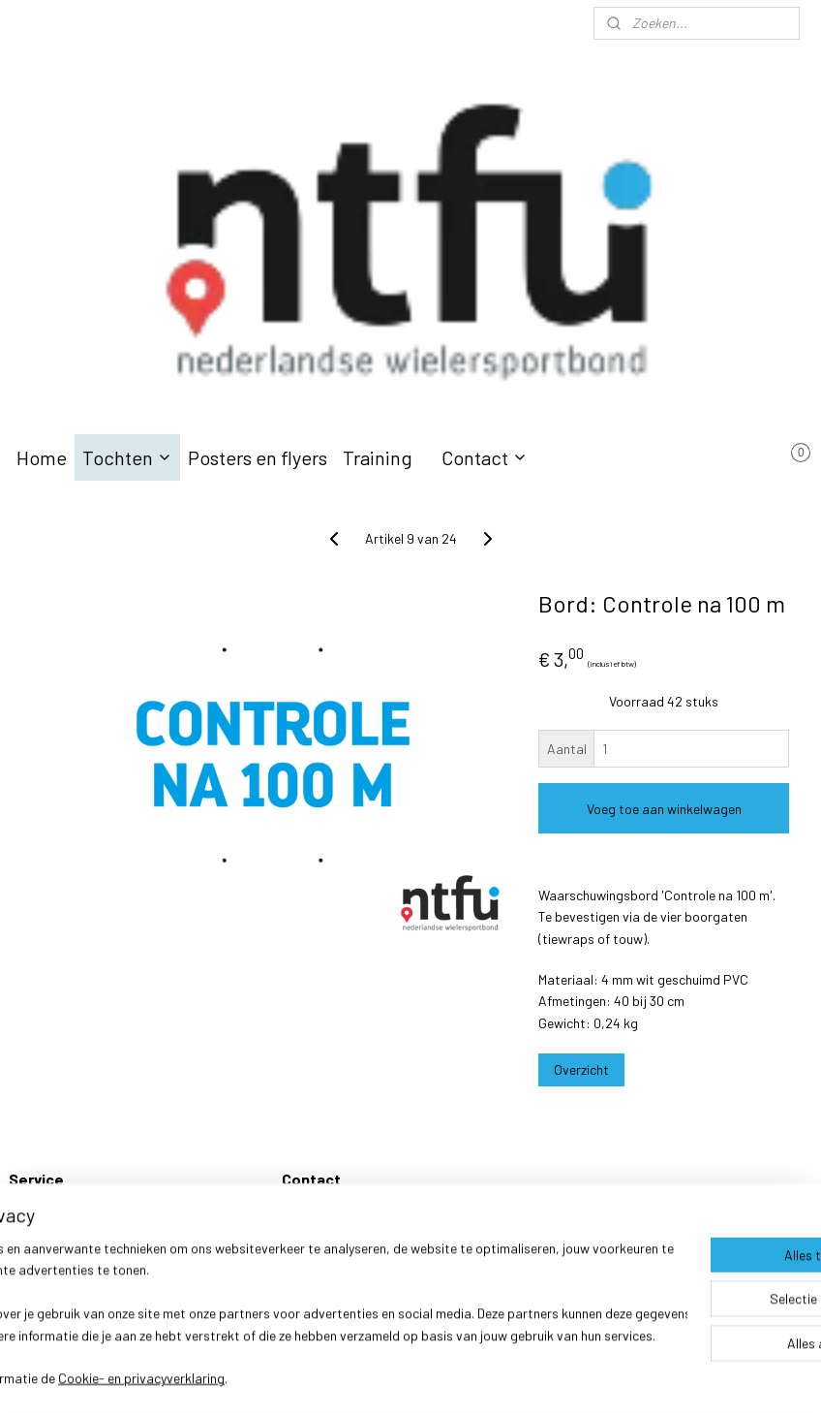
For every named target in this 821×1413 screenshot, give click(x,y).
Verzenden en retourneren (82, 1216)
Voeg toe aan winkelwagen (664, 809)
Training (377, 457)
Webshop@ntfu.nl (333, 1238)
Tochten (127, 457)
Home (41, 457)
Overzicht (581, 1069)
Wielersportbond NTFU (349, 1216)
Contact (484, 457)
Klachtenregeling (57, 1238)
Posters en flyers (257, 457)
